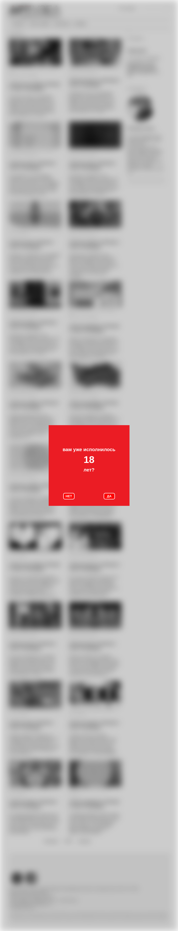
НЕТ (69, 496)
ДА (109, 496)
